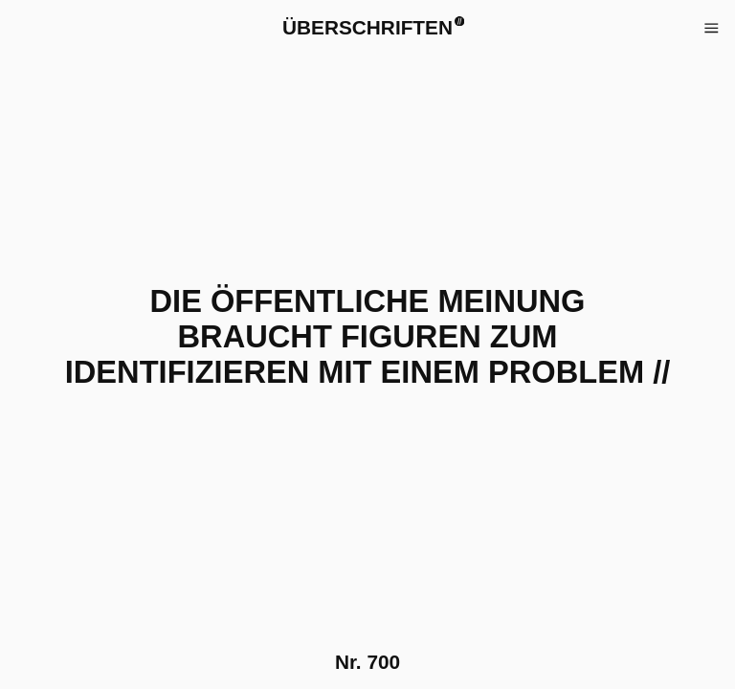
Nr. (367, 662)
